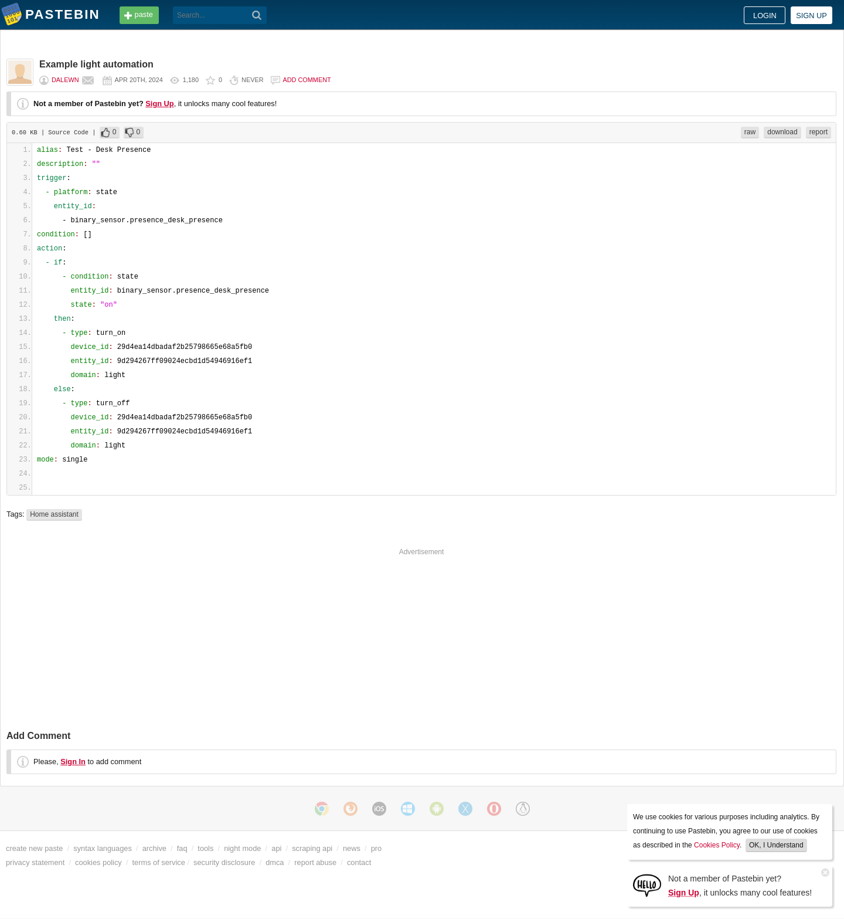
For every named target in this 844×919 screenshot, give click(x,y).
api (276, 848)
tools (205, 848)
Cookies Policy (717, 845)
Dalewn (65, 79)
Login (765, 15)
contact (359, 862)
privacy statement (35, 862)
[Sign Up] (647, 885)
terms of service (158, 862)
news (351, 848)
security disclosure (224, 862)
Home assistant (54, 514)
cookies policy (98, 862)
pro (376, 848)
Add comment (307, 79)
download (782, 132)
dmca (275, 862)
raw (749, 132)
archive (154, 848)
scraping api (312, 848)
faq (182, 848)
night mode (242, 848)
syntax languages (102, 848)
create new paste (34, 848)
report (818, 132)
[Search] (257, 15)
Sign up (811, 15)
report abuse (315, 862)
